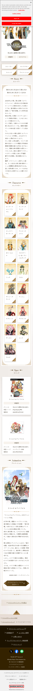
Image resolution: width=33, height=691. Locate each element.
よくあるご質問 (24, 633)
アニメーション (24, 72)
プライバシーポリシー (10, 676)
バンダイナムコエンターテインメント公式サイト (16, 672)
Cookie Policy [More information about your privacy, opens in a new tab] (21, 10)
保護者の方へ (23, 679)
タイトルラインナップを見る (17, 603)
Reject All (16, 18)
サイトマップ (17, 644)
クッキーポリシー (23, 676)
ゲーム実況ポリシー (12, 679)
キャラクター (24, 66)
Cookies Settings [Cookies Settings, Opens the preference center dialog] (16, 13)
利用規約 (10, 633)
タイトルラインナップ (8, 622)
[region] (16, 13)
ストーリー (8, 66)
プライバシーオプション (17, 629)
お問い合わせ (17, 637)
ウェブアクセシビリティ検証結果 (17, 640)
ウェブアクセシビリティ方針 (16, 682)
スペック (9, 72)
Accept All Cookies (16, 23)
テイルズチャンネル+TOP (9, 618)
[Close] (31, 2)
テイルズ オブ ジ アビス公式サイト (16, 583)
